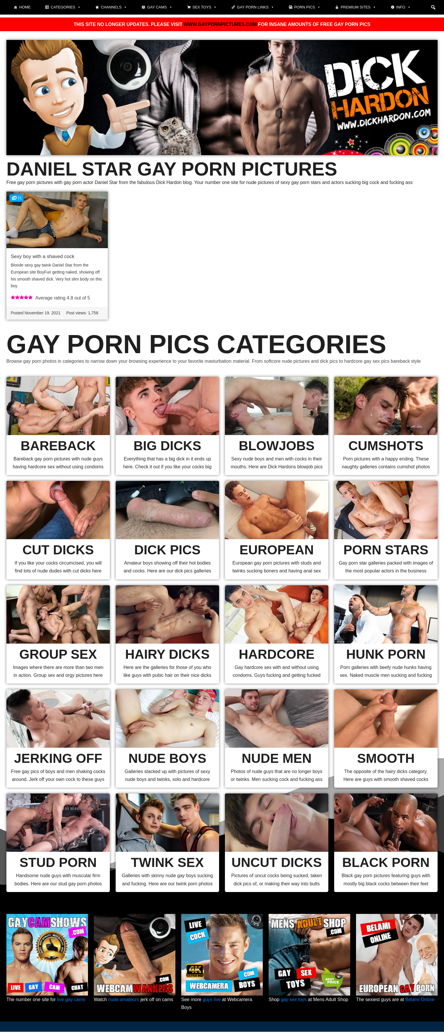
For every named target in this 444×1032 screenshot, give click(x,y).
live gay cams (71, 999)
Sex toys (205, 7)
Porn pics (307, 7)
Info (403, 7)
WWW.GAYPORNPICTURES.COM (220, 24)
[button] (433, 7)
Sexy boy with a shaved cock (42, 256)
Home (25, 7)
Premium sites (358, 7)
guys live (212, 999)
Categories (66, 7)
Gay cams (159, 7)
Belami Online (420, 999)
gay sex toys (294, 999)
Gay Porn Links (255, 7)
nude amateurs (123, 999)
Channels (114, 7)
